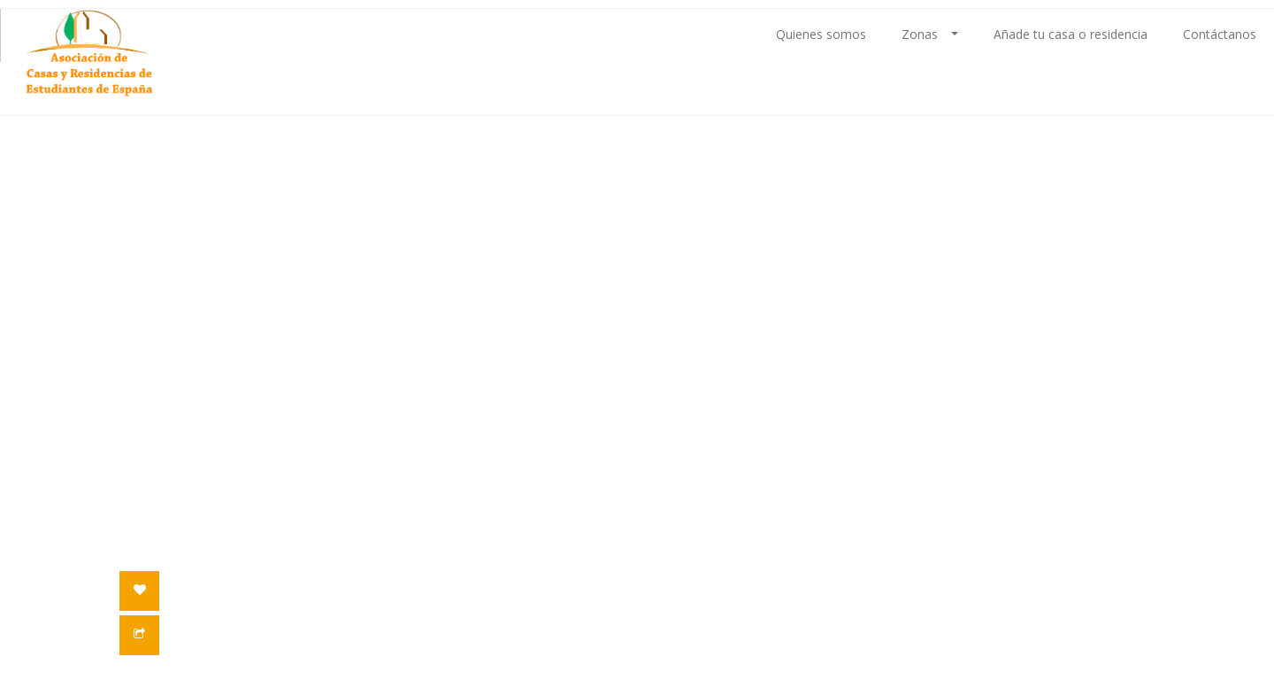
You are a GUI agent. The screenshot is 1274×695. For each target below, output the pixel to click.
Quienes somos (821, 34)
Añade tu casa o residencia (1070, 34)
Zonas (930, 34)
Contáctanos (1219, 34)
